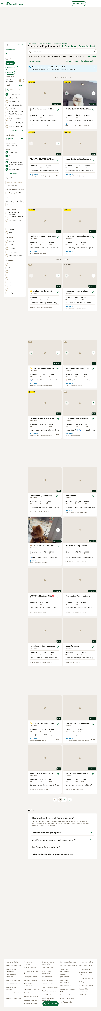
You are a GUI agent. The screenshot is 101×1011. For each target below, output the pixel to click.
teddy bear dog (47, 980)
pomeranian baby (48, 984)
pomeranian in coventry (29, 963)
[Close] (94, 67)
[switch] (21, 80)
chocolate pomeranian (32, 993)
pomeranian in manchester (11, 970)
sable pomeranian (85, 982)
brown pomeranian (85, 965)
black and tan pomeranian (83, 990)
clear (21, 85)
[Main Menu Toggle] (2, 4)
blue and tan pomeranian (64, 981)
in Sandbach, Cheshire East (78, 46)
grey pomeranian (48, 967)
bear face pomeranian (50, 987)
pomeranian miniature (86, 962)
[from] (11, 204)
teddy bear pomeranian (32, 989)
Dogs (8, 54)
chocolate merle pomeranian (48, 963)
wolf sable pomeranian (68, 965)
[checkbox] (7, 94)
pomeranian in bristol (13, 965)
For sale (10, 63)
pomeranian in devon (13, 980)
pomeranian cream (30, 1004)
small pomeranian (30, 980)
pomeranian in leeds (13, 984)
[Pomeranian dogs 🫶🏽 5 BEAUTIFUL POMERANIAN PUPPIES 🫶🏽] (45, 530)
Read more (92, 56)
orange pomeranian (67, 998)
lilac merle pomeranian (64, 976)
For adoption (11, 68)
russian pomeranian (31, 996)
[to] (21, 204)
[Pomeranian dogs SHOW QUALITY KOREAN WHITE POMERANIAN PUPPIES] (80, 93)
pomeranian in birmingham (11, 988)
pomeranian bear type (68, 962)
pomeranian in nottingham (11, 976)
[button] (80, 93)
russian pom (46, 994)
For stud (10, 72)
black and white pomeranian (48, 999)
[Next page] (70, 800)
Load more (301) (17, 130)
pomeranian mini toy (86, 985)
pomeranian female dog (31, 972)
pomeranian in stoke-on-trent (13, 994)
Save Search (35, 61)
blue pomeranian (66, 986)
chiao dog (82, 994)
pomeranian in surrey (13, 998)
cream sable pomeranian (64, 970)
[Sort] (80, 61)
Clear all (19, 45)
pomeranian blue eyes (68, 995)
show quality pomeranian (46, 972)
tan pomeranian (47, 977)
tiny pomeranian (85, 969)
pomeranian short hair (86, 978)
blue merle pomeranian (28, 985)
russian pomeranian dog (67, 990)
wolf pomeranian (66, 1002)
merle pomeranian (30, 977)
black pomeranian (30, 1000)
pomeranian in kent (12, 962)
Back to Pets (10, 49)
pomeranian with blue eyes (86, 974)
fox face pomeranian (49, 991)
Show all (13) (13, 173)
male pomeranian (30, 967)
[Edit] (22, 139)
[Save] (57, 110)
